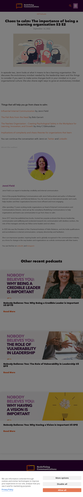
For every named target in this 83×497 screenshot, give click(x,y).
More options (62, 478)
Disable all (62, 484)
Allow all (62, 490)
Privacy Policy (7, 489)
